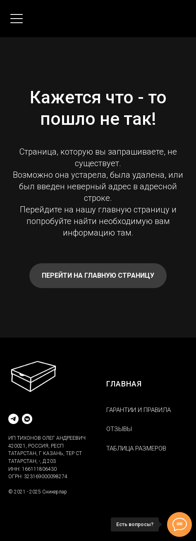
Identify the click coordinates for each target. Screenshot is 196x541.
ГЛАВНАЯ (124, 383)
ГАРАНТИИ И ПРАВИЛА (138, 410)
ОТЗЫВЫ (119, 429)
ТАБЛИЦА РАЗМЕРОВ (136, 448)
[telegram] (13, 419)
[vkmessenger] (27, 419)
